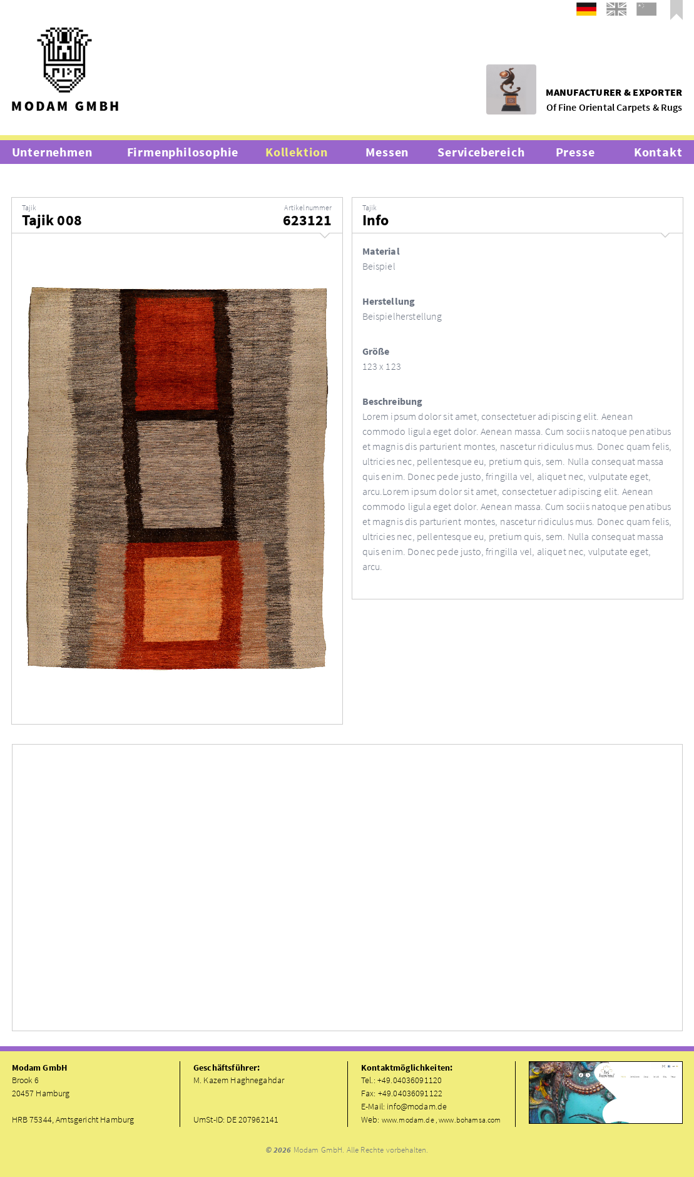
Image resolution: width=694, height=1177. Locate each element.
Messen (387, 152)
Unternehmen (52, 152)
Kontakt (658, 152)
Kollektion (296, 152)
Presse (575, 152)
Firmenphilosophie (183, 152)
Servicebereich (480, 152)
